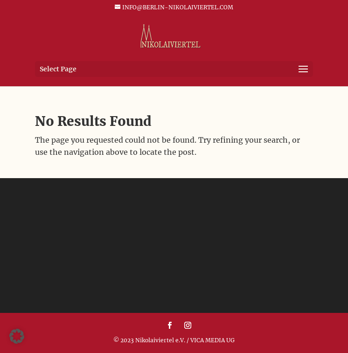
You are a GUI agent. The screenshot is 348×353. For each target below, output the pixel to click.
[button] (17, 336)
